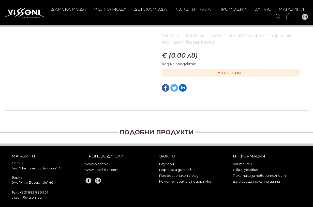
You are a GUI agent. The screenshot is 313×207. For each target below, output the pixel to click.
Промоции (232, 9)
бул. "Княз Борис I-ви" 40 (32, 182)
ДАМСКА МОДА (68, 9)
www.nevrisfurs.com (101, 170)
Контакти (242, 164)
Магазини (291, 9)
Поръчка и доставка (177, 170)
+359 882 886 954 (34, 192)
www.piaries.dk (97, 164)
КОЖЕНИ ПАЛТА (192, 9)
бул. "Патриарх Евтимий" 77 (37, 168)
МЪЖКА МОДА (110, 9)
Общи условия (245, 170)
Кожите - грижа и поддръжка (185, 181)
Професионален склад (179, 176)
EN (305, 17)
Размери (166, 164)
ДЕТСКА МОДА (150, 9)
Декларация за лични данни (256, 181)
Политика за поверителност (259, 176)
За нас (263, 9)
